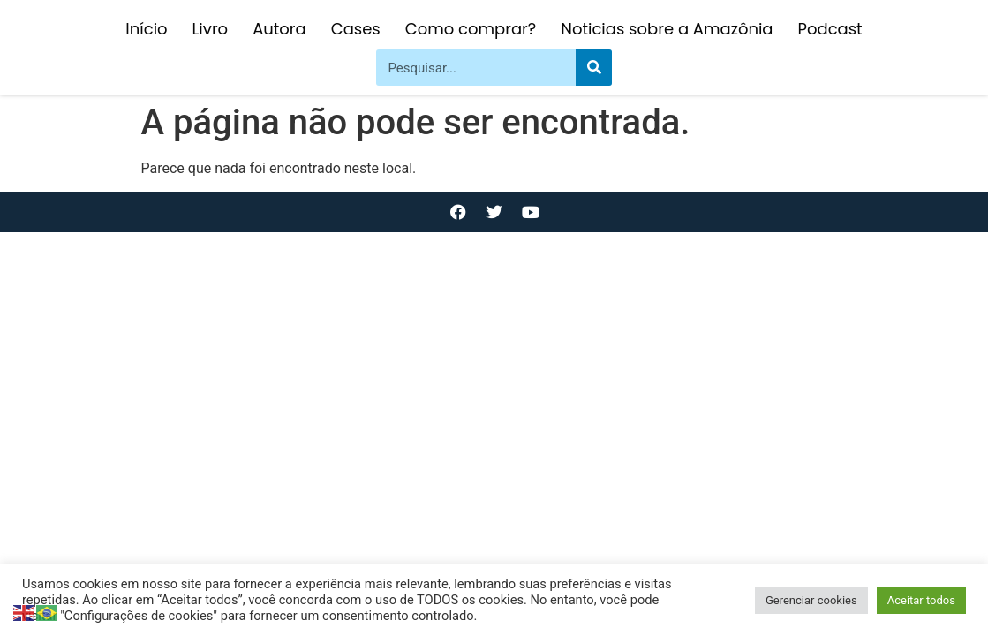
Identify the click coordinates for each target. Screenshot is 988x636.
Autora (279, 29)
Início (146, 29)
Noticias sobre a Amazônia (667, 29)
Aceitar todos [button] (921, 600)
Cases (356, 29)
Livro (210, 29)
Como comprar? (470, 29)
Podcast (830, 29)
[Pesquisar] (594, 67)
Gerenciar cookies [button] (811, 600)
